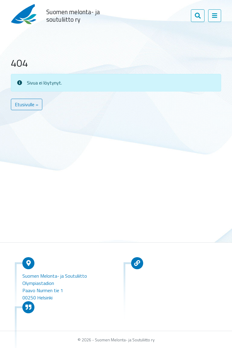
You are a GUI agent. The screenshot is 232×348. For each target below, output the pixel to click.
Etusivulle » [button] (26, 104)
